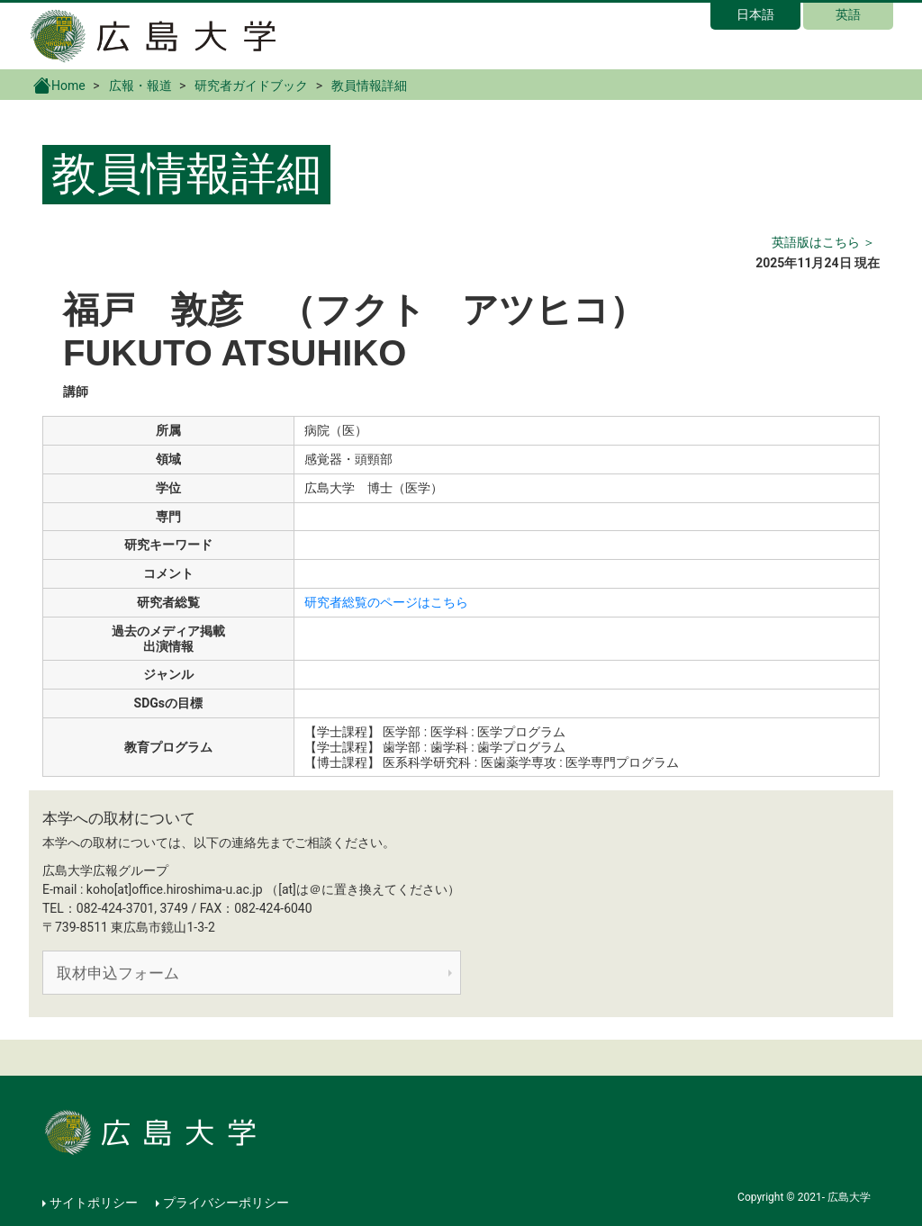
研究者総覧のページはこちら (386, 602)
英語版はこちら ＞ (823, 242)
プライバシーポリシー (226, 1202)
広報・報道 (140, 85)
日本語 (755, 14)
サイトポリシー (94, 1202)
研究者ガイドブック (251, 85)
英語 (848, 14)
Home (59, 85)
